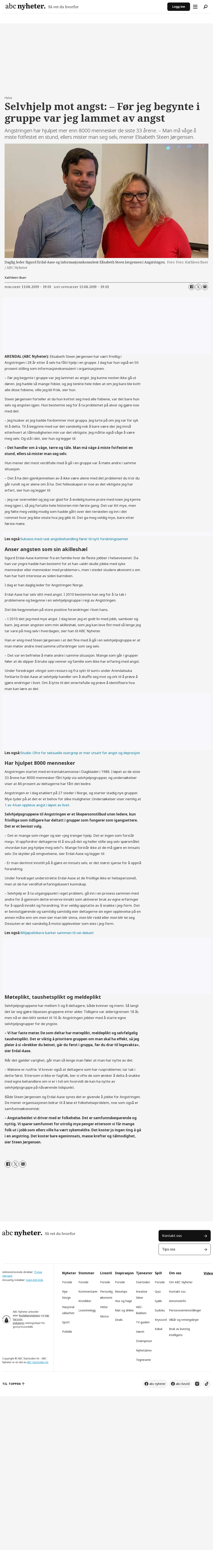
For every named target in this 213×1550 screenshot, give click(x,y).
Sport (66, 1322)
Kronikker (84, 1301)
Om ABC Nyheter (181, 1282)
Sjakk (158, 1301)
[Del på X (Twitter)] (198, 287)
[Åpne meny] (195, 6)
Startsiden (143, 1282)
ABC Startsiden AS (37, 1362)
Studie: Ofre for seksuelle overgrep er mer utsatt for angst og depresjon (80, 752)
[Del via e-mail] (205, 287)
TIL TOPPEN (11, 1384)
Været (140, 1332)
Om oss (175, 1273)
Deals (119, 1320)
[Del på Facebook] (191, 287)
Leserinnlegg (87, 1310)
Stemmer (86, 1273)
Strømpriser (144, 1341)
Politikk (67, 1332)
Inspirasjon (124, 1273)
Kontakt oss (172, 1235)
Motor (104, 1316)
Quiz (158, 1291)
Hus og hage (123, 1301)
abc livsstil (183, 1384)
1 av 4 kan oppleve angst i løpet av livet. (37, 805)
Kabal (158, 1329)
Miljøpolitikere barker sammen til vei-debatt (57, 932)
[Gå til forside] (42, 6)
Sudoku (160, 1310)
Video (208, 1273)
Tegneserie (143, 1360)
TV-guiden (143, 1322)
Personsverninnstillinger (185, 1310)
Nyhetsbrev (144, 1350)
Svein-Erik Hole (34, 1280)
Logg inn (178, 7)
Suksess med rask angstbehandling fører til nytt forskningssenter (74, 538)
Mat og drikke (124, 1310)
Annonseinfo (177, 1301)
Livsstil (106, 1273)
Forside (67, 1282)
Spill (158, 1273)
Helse (104, 1307)
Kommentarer (88, 1291)
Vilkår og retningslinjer (184, 1320)
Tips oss (168, 1249)
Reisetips (121, 1291)
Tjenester (144, 1273)
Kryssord (161, 1320)
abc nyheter (157, 1384)
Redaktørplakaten (29, 1315)
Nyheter (69, 1273)
